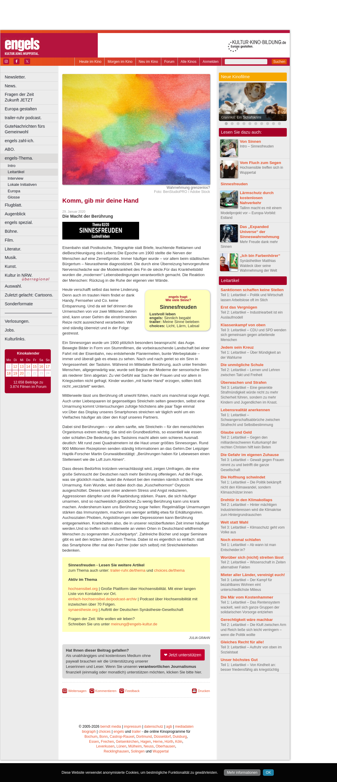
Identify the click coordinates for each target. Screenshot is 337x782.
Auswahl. (13, 286)
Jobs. (10, 330)
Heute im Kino (90, 62)
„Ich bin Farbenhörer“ (260, 255)
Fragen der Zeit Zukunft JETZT (32, 97)
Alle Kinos (188, 62)
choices (105, 754)
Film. (9, 240)
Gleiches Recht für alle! (242, 642)
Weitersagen (77, 713)
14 (28, 367)
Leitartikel (16, 172)
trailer (136, 754)
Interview (15, 178)
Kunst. (11, 266)
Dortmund (144, 759)
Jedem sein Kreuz (237, 347)
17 (48, 367)
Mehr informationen (242, 772)
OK (268, 772)
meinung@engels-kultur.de (134, 646)
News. (11, 85)
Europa (14, 191)
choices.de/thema (169, 592)
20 (22, 373)
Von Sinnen (250, 141)
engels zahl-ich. (19, 140)
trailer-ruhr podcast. (23, 117)
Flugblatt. (13, 205)
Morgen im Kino (120, 62)
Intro (11, 165)
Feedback (132, 713)
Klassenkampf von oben (243, 325)
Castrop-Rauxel (122, 759)
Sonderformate (19, 303)
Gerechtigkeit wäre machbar (247, 619)
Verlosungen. (17, 321)
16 (41, 367)
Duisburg (180, 759)
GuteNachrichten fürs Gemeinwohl (25, 129)
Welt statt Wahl (234, 522)
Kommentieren (106, 713)
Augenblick (15, 214)
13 (22, 367)
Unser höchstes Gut (239, 660)
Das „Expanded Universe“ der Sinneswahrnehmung (259, 231)
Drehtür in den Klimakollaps (246, 500)
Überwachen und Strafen (243, 382)
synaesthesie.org (83, 631)
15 (35, 367)
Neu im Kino (148, 62)
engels (118, 754)
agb (169, 749)
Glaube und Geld (236, 432)
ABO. (10, 149)
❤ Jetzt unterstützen (182, 677)
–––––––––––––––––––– (28, 312)
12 (15, 367)
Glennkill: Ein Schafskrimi (241, 117)
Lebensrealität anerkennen (245, 410)
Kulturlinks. (15, 339)
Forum (169, 62)
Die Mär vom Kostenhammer (247, 597)
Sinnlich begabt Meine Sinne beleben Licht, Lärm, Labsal (178, 333)
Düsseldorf (162, 759)
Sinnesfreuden (234, 184)
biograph (89, 754)
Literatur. (13, 249)
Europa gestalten (21, 108)
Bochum (90, 759)
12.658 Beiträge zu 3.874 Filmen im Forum (28, 384)
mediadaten (184, 749)
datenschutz (153, 749)
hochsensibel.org (83, 611)
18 (9, 373)
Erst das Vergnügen (239, 307)
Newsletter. (15, 77)
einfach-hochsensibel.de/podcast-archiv (102, 621)
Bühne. (11, 231)
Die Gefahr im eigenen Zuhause (250, 455)
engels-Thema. (19, 158)
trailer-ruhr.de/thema (128, 592)
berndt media (110, 749)
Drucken (204, 713)
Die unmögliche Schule (242, 365)
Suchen (279, 62)
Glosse (14, 197)
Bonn (104, 759)
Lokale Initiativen (22, 184)
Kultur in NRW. (18, 275)
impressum (132, 749)
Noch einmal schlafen (241, 539)
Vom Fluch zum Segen (260, 162)
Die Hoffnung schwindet (243, 477)
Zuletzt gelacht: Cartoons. (29, 295)
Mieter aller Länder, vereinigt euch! (253, 575)
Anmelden (211, 62)
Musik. (11, 257)
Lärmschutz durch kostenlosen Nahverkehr (256, 198)
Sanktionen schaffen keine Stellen (252, 290)
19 (15, 373)
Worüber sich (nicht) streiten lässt (252, 557)
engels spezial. (19, 222)
